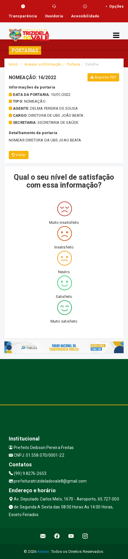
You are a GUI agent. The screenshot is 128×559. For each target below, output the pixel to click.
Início (13, 64)
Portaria (73, 64)
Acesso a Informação (43, 64)
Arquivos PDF (103, 77)
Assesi (43, 551)
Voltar (19, 155)
